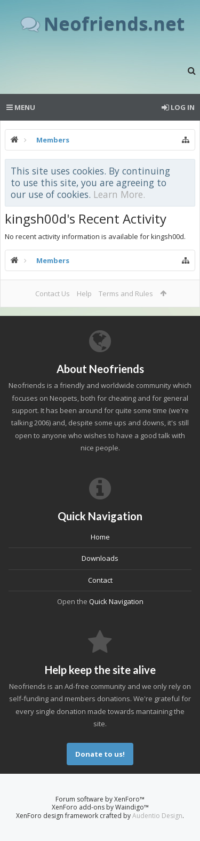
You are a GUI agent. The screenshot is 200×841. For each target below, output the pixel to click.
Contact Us (52, 293)
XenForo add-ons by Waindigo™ (100, 807)
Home (100, 537)
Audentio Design (157, 815)
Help (84, 293)
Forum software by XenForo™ (100, 799)
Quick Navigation (116, 601)
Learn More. (119, 194)
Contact (100, 580)
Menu (20, 107)
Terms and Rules (126, 293)
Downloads (100, 558)
